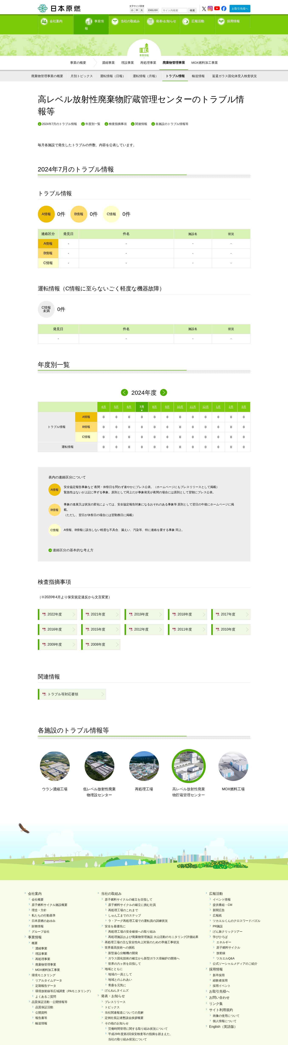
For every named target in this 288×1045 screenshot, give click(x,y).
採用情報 (233, 20)
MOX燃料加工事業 (204, 55)
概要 (35, 935)
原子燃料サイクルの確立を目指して (128, 892)
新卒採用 (219, 968)
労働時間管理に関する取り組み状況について (138, 1021)
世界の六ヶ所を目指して (124, 956)
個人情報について (225, 1013)
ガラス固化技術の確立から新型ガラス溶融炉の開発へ (144, 951)
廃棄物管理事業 (174, 55)
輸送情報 (198, 68)
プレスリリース (115, 994)
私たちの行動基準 (43, 908)
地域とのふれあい (120, 972)
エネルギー (223, 935)
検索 (192, 10)
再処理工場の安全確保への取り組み (132, 924)
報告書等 (41, 1010)
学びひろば (220, 929)
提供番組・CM (222, 897)
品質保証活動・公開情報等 (49, 994)
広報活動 (198, 20)
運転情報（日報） (113, 68)
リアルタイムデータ (48, 973)
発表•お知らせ (166, 20)
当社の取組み (130, 20)
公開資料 (41, 1005)
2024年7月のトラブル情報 (59, 116)
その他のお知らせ (117, 1016)
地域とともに (114, 961)
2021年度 (95, 607)
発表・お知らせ (113, 989)
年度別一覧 (92, 116)
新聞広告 (219, 903)
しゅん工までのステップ (124, 908)
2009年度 (52, 637)
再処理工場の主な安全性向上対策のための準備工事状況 (142, 935)
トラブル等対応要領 (60, 687)
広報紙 (217, 908)
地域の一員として (120, 967)
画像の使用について (226, 1008)
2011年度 (182, 622)
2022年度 (52, 607)
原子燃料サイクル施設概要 (49, 897)
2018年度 (182, 607)
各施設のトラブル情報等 (172, 116)
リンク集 (216, 996)
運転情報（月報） (145, 68)
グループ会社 (41, 924)
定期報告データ (45, 978)
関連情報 (141, 116)
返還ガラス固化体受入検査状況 (234, 68)
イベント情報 (222, 892)
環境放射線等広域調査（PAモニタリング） (64, 984)
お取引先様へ (240, 8)
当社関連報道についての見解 (124, 1005)
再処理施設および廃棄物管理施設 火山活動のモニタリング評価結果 (153, 929)
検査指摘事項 (118, 116)
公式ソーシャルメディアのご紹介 (235, 956)
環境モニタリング (43, 968)
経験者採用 (220, 973)
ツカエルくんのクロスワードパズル (236, 913)
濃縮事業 (108, 55)
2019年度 (139, 607)
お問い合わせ (219, 990)
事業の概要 (78, 55)
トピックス (112, 1000)
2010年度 (226, 622)
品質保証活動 (44, 1000)
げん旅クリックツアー (228, 924)
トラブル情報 (175, 68)
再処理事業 (148, 55)
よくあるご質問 (45, 989)
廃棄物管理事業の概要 (47, 68)
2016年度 (52, 622)
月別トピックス (82, 68)
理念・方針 (39, 903)
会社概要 (38, 892)
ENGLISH (153, 10)
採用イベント (222, 978)
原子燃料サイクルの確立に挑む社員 (132, 897)
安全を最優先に (115, 919)
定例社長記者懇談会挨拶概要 (124, 1010)
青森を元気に (117, 977)
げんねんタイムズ (117, 983)
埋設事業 (127, 55)
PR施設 (218, 919)
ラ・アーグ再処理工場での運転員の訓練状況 (138, 913)
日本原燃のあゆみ (43, 913)
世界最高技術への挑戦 (120, 940)
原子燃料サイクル (228, 940)
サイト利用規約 (221, 1002)
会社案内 (56, 20)
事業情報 (91, 20)
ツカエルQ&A (225, 951)
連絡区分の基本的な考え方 (73, 543)
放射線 (220, 945)
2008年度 (95, 637)
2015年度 (95, 622)
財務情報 (38, 919)
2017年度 (226, 607)
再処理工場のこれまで (123, 903)
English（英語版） (223, 1019)
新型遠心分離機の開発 (123, 945)
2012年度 (139, 622)
